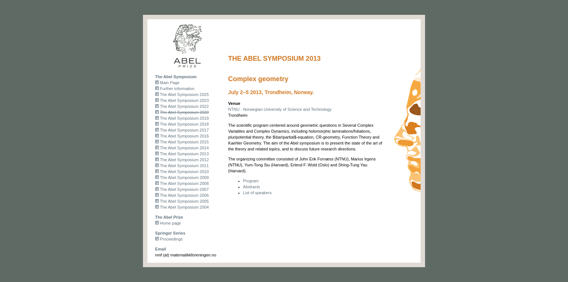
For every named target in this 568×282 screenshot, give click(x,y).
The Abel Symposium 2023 (184, 100)
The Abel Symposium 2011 (184, 165)
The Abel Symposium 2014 (184, 148)
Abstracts (251, 187)
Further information (177, 88)
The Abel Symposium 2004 (184, 207)
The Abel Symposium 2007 (184, 189)
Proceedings (171, 239)
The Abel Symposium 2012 (184, 159)
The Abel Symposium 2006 (184, 195)
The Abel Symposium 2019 (184, 118)
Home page (170, 223)
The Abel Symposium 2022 (184, 106)
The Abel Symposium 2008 (184, 183)
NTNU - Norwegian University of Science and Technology (280, 109)
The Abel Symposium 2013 (184, 154)
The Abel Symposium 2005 (184, 201)
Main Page (170, 82)
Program (251, 181)
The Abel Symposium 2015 (184, 142)
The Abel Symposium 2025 (184, 94)
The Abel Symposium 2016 (184, 136)
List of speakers (257, 192)
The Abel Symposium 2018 (184, 124)
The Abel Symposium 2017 (184, 130)
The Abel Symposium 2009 (184, 177)
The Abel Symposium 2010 (184, 171)
